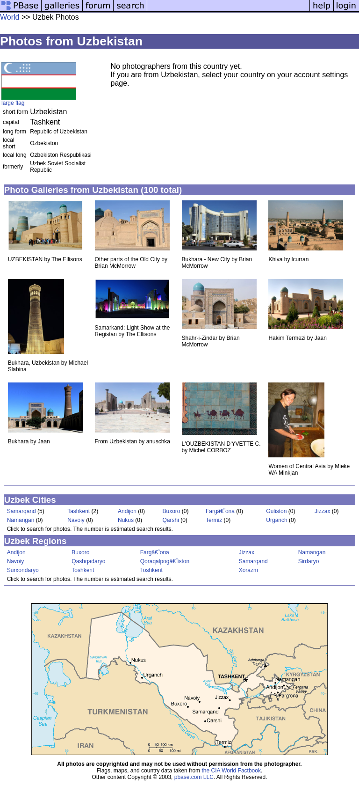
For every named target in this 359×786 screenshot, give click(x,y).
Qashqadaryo (88, 561)
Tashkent (78, 511)
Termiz (214, 520)
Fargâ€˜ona (220, 511)
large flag (12, 103)
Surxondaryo (23, 570)
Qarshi (170, 520)
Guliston (276, 511)
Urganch (276, 520)
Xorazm (248, 570)
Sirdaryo (308, 561)
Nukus (126, 520)
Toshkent (83, 570)
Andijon (127, 511)
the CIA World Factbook (231, 770)
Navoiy (76, 520)
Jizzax (322, 511)
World (10, 17)
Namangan (21, 520)
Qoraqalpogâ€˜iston (164, 561)
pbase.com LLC (194, 777)
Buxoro (171, 511)
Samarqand (21, 511)
